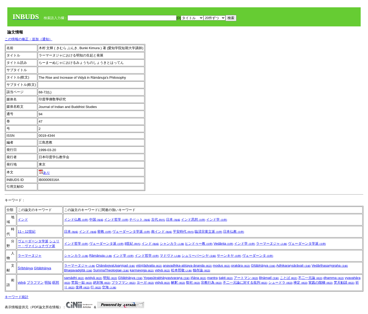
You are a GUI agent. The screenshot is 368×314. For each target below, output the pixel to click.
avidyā (93, 278)
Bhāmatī (269, 278)
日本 (173, 219)
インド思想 (193, 219)
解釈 (178, 282)
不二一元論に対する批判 (245, 282)
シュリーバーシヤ (199, 256)
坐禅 (83, 287)
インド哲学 (116, 219)
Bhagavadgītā (78, 270)
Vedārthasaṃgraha (330, 265)
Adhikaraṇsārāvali (293, 265)
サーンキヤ (229, 256)
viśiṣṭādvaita (149, 265)
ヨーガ (145, 282)
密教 (104, 231)
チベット (139, 219)
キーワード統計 (17, 297)
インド (23, 219)
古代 (158, 219)
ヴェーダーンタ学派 (131, 231)
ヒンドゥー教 (199, 244)
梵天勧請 (344, 282)
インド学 (216, 219)
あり (44, 173)
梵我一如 (81, 282)
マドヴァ (170, 256)
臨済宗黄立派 (208, 231)
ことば (288, 278)
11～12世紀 (27, 231)
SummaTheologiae (111, 270)
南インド (161, 231)
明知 (47, 282)
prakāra (240, 265)
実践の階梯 (320, 282)
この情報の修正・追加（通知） (28, 39)
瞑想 (55, 282)
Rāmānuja (100, 256)
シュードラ (280, 282)
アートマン (246, 278)
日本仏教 (233, 231)
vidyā (162, 270)
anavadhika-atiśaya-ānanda (187, 265)
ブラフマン (35, 282)
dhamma (333, 278)
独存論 (201, 270)
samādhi (74, 278)
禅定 (300, 282)
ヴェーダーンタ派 (106, 244)
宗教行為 (211, 282)
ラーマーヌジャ (271, 244)
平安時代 (183, 231)
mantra (212, 278)
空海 (109, 287)
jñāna (198, 278)
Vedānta (223, 244)
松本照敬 (181, 270)
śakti (226, 278)
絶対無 (102, 282)
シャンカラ (172, 244)
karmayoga (142, 270)
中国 (96, 219)
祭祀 (193, 282)
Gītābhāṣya (42, 268)
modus (221, 265)
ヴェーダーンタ (257, 256)
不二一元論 (310, 278)
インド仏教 (76, 219)
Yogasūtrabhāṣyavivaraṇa (166, 278)
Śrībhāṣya (25, 268)
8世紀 (132, 244)
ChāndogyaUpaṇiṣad (115, 265)
